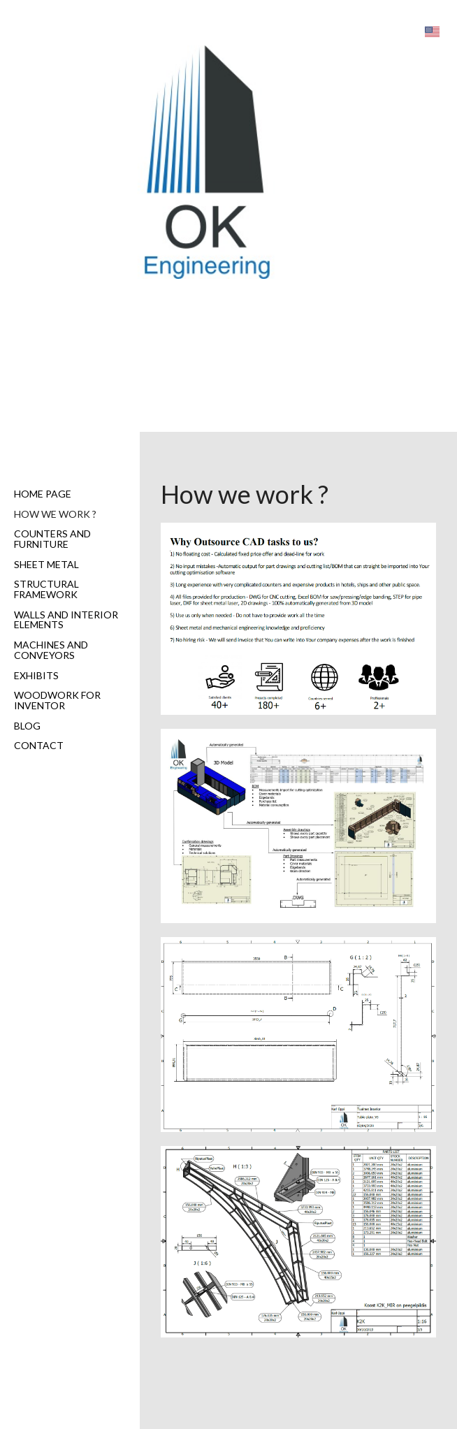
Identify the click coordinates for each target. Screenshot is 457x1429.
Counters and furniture (52, 539)
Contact (39, 745)
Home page (42, 494)
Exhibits (36, 675)
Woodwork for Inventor (57, 700)
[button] (432, 32)
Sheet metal (46, 564)
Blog (27, 726)
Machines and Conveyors (51, 650)
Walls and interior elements (66, 620)
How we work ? (55, 514)
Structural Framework (46, 589)
